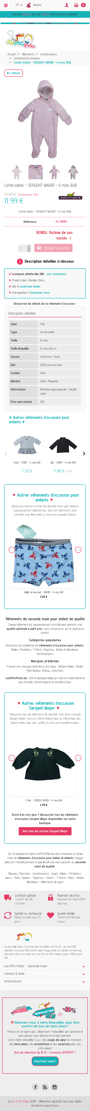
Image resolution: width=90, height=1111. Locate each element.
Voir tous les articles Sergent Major (45, 831)
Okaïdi (79, 666)
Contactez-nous (40, 292)
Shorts (50, 878)
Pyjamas (49, 649)
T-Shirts (37, 649)
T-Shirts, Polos (65, 878)
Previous (12, 550)
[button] (13, 73)
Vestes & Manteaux (67, 649)
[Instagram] (54, 1087)
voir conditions (56, 274)
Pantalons (25, 649)
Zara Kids (57, 670)
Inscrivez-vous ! (45, 1061)
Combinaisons (45, 654)
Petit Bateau (33, 670)
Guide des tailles (30, 286)
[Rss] (44, 1087)
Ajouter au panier (53, 247)
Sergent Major (66, 666)
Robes (14, 649)
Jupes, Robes (59, 873)
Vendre (37, 5)
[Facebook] (35, 1087)
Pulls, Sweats (22, 878)
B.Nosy (46, 670)
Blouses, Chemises (19, 873)
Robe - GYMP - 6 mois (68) (27, 462)
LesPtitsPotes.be (45, 854)
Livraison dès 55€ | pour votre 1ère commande (44, 14)
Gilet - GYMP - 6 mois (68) (63, 462)
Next (78, 550)
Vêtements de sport (52, 882)
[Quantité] (23, 248)
